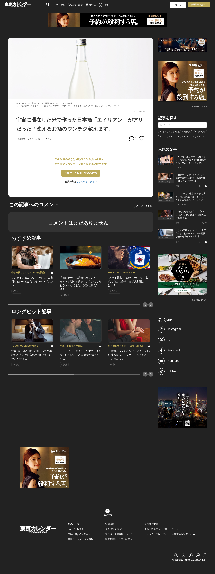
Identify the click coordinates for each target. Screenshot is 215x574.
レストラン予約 (55, 4)
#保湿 (177, 132)
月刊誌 (91, 4)
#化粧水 (187, 132)
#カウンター (204, 136)
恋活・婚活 (75, 4)
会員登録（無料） (199, 4)
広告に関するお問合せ (79, 534)
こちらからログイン (86, 181)
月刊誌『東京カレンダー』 (158, 524)
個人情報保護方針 (114, 529)
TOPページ (73, 524)
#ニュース (175, 136)
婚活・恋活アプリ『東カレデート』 (162, 529)
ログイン (178, 4)
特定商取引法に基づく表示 (119, 539)
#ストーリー (165, 132)
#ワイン (163, 136)
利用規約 (109, 524)
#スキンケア (189, 136)
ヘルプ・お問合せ (77, 529)
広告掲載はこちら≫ (199, 106)
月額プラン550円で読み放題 (80, 173)
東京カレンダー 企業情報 (80, 539)
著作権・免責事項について (119, 534)
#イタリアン (200, 132)
